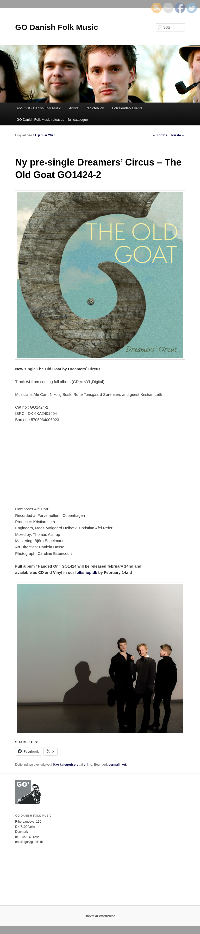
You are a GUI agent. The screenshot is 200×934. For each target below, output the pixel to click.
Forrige (160, 135)
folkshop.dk (86, 572)
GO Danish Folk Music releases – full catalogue (52, 120)
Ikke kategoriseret (66, 764)
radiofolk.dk (95, 108)
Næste (178, 135)
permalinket (117, 764)
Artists (73, 108)
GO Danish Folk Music (56, 27)
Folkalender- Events (127, 108)
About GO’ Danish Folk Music (39, 108)
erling (88, 764)
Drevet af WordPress (100, 916)
